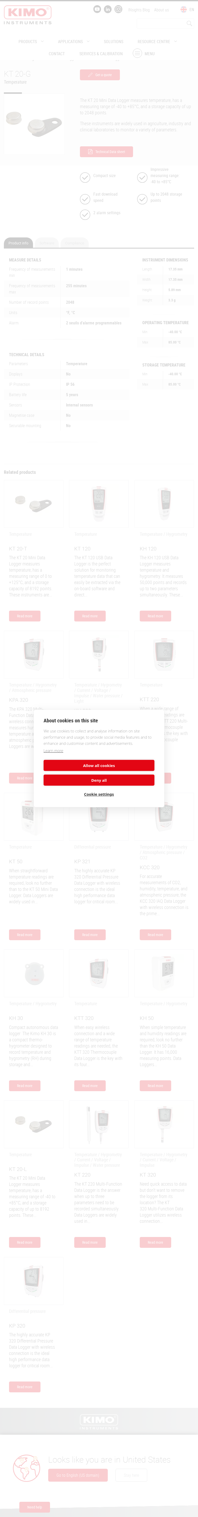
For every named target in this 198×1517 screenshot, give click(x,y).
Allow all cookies (70, 772)
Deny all (127, 772)
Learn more (53, 757)
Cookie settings (99, 786)
